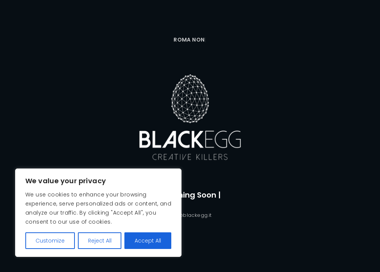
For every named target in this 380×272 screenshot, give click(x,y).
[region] (98, 212)
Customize (50, 240)
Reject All (100, 240)
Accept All (148, 240)
